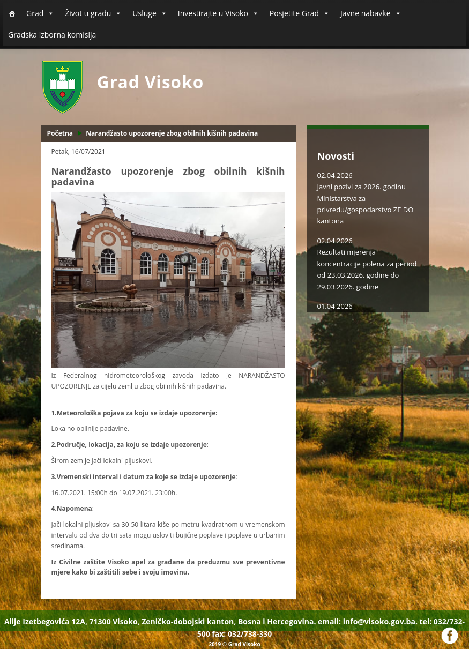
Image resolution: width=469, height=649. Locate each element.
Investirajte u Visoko (218, 13)
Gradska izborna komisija (52, 34)
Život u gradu (93, 13)
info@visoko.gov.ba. (380, 621)
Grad (40, 13)
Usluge (149, 13)
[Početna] (12, 13)
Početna (60, 133)
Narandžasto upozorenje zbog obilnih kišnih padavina (172, 133)
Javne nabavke (370, 13)
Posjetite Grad (300, 13)
